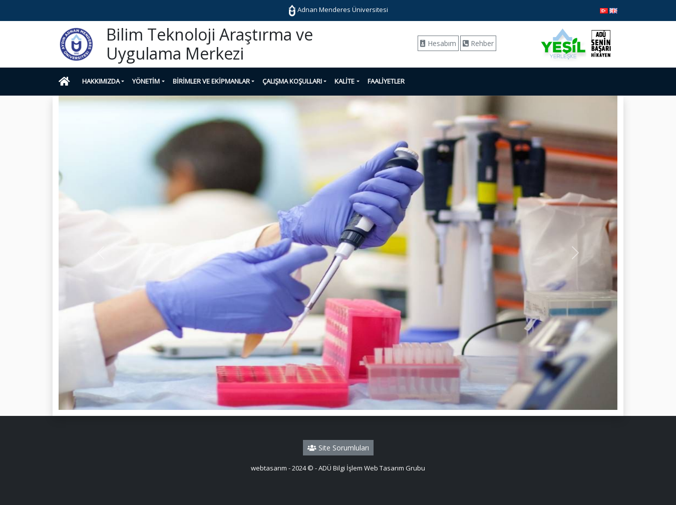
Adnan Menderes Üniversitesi (338, 9)
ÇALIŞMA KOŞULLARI (292, 81)
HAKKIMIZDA (101, 81)
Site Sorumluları (338, 447)
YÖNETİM (146, 81)
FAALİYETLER (386, 81)
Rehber (478, 43)
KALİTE (344, 81)
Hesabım (438, 43)
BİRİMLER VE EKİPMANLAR (211, 81)
